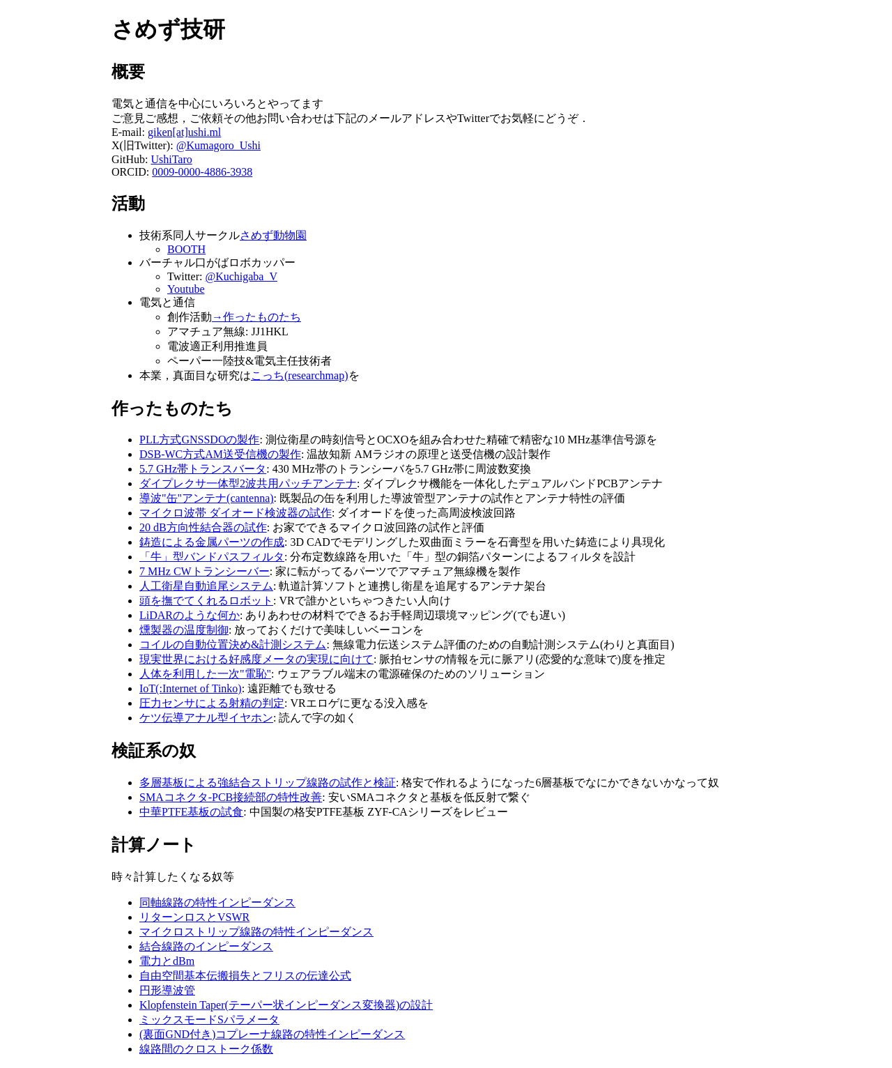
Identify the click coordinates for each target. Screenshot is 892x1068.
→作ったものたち (256, 317)
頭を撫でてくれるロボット (206, 601)
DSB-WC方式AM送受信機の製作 (220, 454)
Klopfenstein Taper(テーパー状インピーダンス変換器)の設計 (286, 1005)
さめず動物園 (273, 235)
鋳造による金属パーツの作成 (211, 542)
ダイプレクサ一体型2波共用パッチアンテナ (248, 483)
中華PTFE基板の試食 (191, 812)
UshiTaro (171, 159)
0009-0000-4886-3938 (202, 172)
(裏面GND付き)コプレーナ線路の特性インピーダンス (272, 1034)
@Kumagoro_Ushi (218, 145)
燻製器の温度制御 (184, 630)
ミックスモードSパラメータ (209, 1019)
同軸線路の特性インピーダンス (217, 902)
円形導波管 (167, 990)
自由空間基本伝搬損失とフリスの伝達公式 (245, 976)
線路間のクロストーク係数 (206, 1049)
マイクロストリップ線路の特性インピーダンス (256, 932)
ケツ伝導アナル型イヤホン (206, 718)
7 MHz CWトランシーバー (204, 571)
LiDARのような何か (189, 615)
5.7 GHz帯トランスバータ (202, 469)
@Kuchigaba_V (241, 276)
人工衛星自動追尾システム (206, 586)
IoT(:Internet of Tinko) (190, 688)
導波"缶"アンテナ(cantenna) (206, 498)
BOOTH (186, 249)
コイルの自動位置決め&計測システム (232, 644)
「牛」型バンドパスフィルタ (211, 557)
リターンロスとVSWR (194, 917)
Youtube (186, 289)
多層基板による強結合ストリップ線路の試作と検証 (267, 782)
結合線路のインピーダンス (206, 946)
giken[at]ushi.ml (184, 132)
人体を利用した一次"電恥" (205, 674)
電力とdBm (166, 961)
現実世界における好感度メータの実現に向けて (256, 659)
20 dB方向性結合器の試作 (203, 527)
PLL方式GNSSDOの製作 (199, 439)
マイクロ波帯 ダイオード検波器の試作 (235, 513)
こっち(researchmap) (299, 375)
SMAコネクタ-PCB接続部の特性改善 (230, 797)
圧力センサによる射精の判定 (211, 703)
